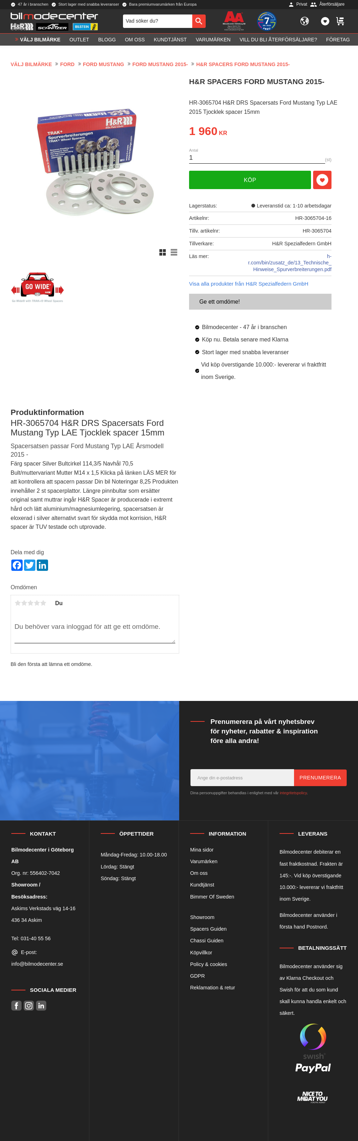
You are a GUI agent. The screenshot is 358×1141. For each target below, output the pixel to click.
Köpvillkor (201, 952)
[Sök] (199, 22)
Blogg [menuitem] (107, 41)
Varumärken (203, 861)
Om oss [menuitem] (135, 41)
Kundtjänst (202, 885)
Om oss (199, 873)
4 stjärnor (37, 603)
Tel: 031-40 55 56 (31, 938)
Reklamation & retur (212, 987)
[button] (325, 22)
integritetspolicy (293, 793)
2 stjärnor (24, 603)
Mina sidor (201, 850)
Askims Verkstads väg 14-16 (43, 908)
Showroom (202, 917)
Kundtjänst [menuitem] (170, 41)
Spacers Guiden (208, 929)
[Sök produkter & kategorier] (157, 22)
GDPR (197, 976)
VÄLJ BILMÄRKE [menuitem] (40, 41)
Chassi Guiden (206, 940)
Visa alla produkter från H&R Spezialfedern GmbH (248, 284)
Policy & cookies (208, 964)
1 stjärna (17, 603)
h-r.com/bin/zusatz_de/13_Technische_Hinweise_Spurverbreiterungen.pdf (289, 262)
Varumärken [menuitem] (213, 41)
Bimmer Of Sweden (212, 897)
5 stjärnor (43, 603)
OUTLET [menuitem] (79, 41)
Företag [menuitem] (338, 41)
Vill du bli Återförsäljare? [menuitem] (278, 41)
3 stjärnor (30, 603)
